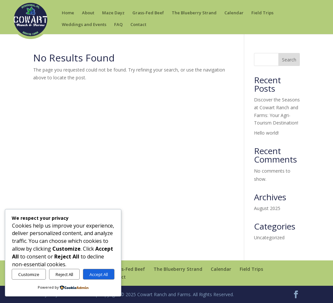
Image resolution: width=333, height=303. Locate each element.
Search (289, 60)
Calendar (234, 13)
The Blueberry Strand (194, 13)
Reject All (64, 274)
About (88, 13)
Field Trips (262, 13)
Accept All (98, 274)
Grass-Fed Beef (148, 13)
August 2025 (267, 208)
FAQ (118, 24)
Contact (138, 24)
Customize (28, 274)
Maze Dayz (113, 13)
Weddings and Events (84, 24)
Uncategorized (269, 237)
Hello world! (266, 133)
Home (68, 13)
